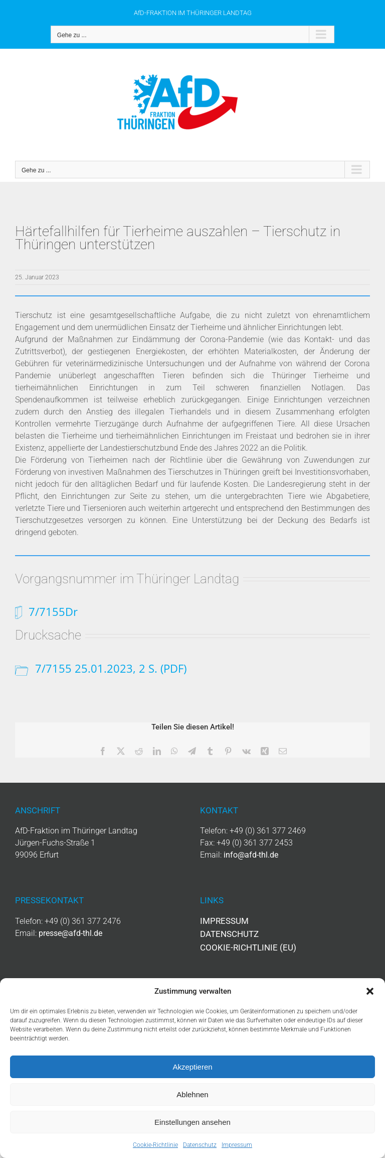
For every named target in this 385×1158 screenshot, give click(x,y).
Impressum (237, 1144)
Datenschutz (200, 1144)
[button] (370, 991)
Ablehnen (192, 1094)
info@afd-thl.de (251, 855)
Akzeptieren (192, 1067)
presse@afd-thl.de (70, 933)
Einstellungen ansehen (192, 1122)
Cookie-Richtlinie (155, 1144)
